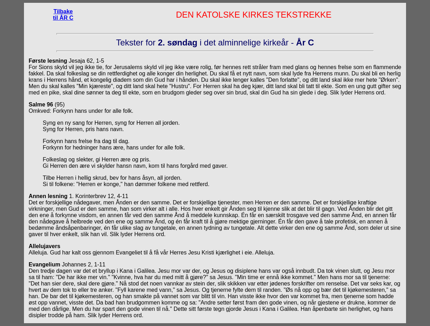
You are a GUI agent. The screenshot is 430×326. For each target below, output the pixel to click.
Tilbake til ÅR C (63, 14)
